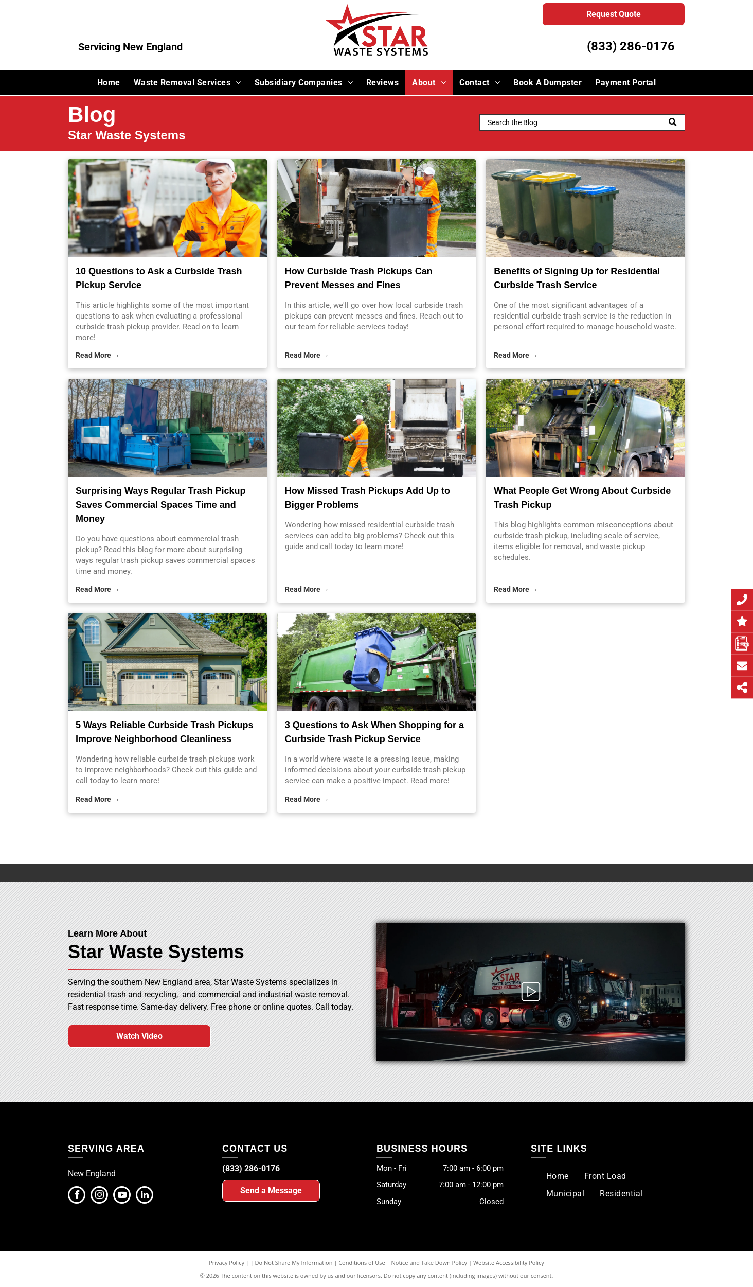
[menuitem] (109, 82)
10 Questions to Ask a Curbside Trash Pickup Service (159, 278)
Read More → (98, 355)
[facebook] (76, 1196)
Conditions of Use (361, 1262)
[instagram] (99, 1196)
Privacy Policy (226, 1262)
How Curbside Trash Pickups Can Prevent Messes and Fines (359, 278)
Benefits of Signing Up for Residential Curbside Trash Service (577, 278)
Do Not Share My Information (294, 1262)
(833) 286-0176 (631, 46)
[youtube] (122, 1196)
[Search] (582, 122)
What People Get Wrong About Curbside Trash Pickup (582, 498)
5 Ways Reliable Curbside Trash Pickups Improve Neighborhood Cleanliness (164, 732)
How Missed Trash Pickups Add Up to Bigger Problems (367, 498)
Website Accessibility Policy (508, 1262)
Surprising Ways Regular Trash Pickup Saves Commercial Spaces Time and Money (160, 505)
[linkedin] (144, 1196)
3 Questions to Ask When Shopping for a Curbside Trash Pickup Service (374, 732)
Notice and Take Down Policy (429, 1262)
